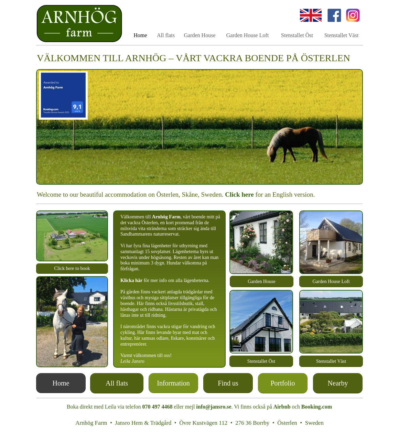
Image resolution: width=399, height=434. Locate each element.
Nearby (338, 383)
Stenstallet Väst (331, 361)
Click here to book (72, 268)
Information (173, 383)
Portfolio (282, 383)
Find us (228, 383)
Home (61, 383)
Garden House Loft (330, 281)
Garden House (261, 281)
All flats (166, 35)
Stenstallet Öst (261, 361)
